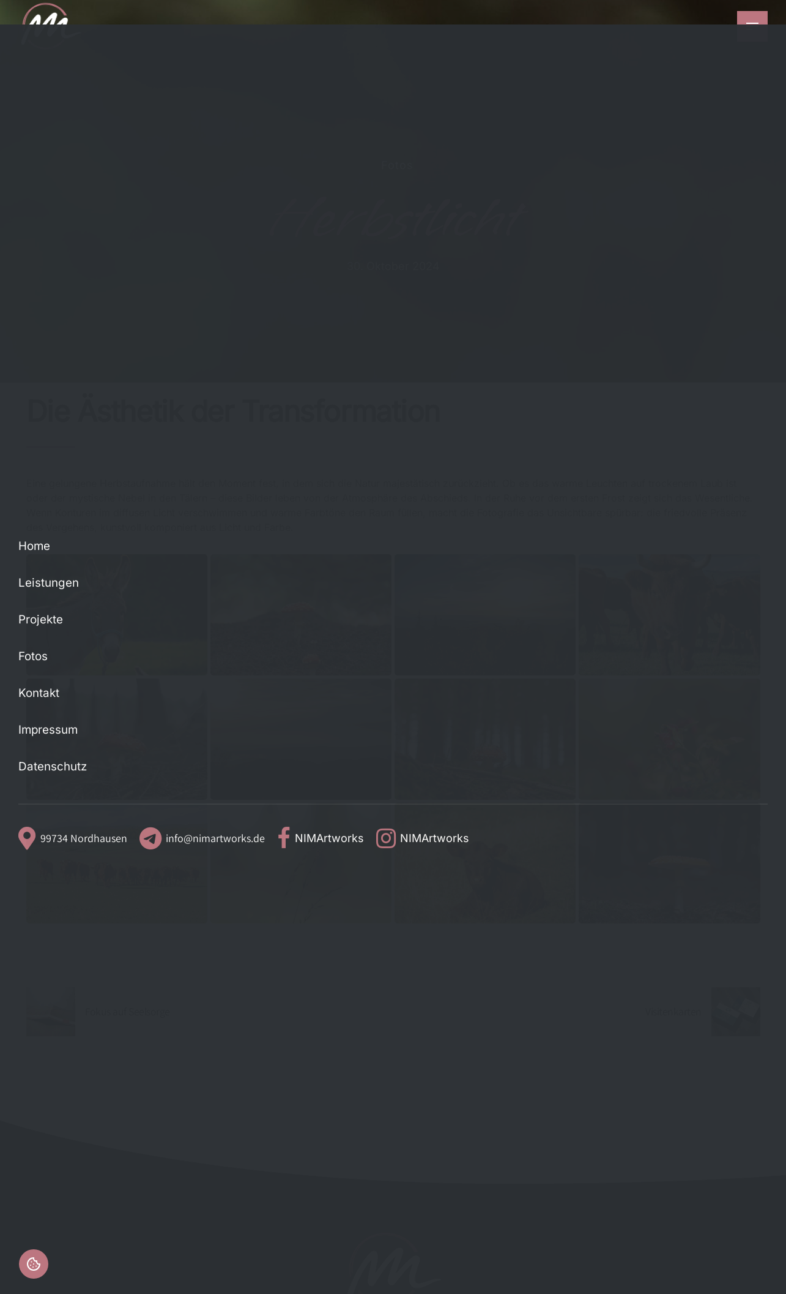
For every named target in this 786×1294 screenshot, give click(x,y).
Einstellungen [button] (33, 1264)
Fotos (397, 165)
